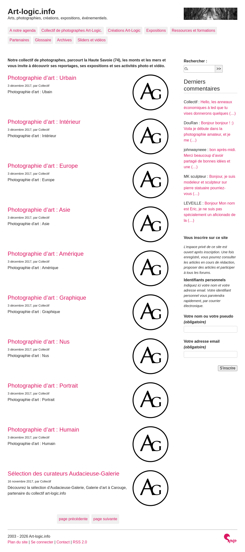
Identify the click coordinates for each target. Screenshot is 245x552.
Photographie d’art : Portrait (43, 385)
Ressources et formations (193, 30)
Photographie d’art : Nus (39, 341)
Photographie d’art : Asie (39, 209)
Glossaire (43, 40)
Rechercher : (195, 61)
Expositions (156, 30)
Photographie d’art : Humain (43, 429)
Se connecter (42, 542)
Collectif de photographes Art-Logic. (71, 30)
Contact (63, 542)
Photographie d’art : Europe (43, 165)
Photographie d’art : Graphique (47, 297)
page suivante (105, 519)
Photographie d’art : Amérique (46, 253)
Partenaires (19, 40)
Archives (64, 40)
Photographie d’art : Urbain (42, 78)
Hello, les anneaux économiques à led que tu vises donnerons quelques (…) (210, 107)
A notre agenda (23, 30)
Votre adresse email (202, 344)
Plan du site (18, 542)
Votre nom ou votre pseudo (208, 319)
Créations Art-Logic (124, 30)
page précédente (73, 519)
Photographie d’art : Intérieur (44, 122)
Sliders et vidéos (92, 40)
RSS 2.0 (80, 542)
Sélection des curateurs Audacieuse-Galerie (63, 473)
